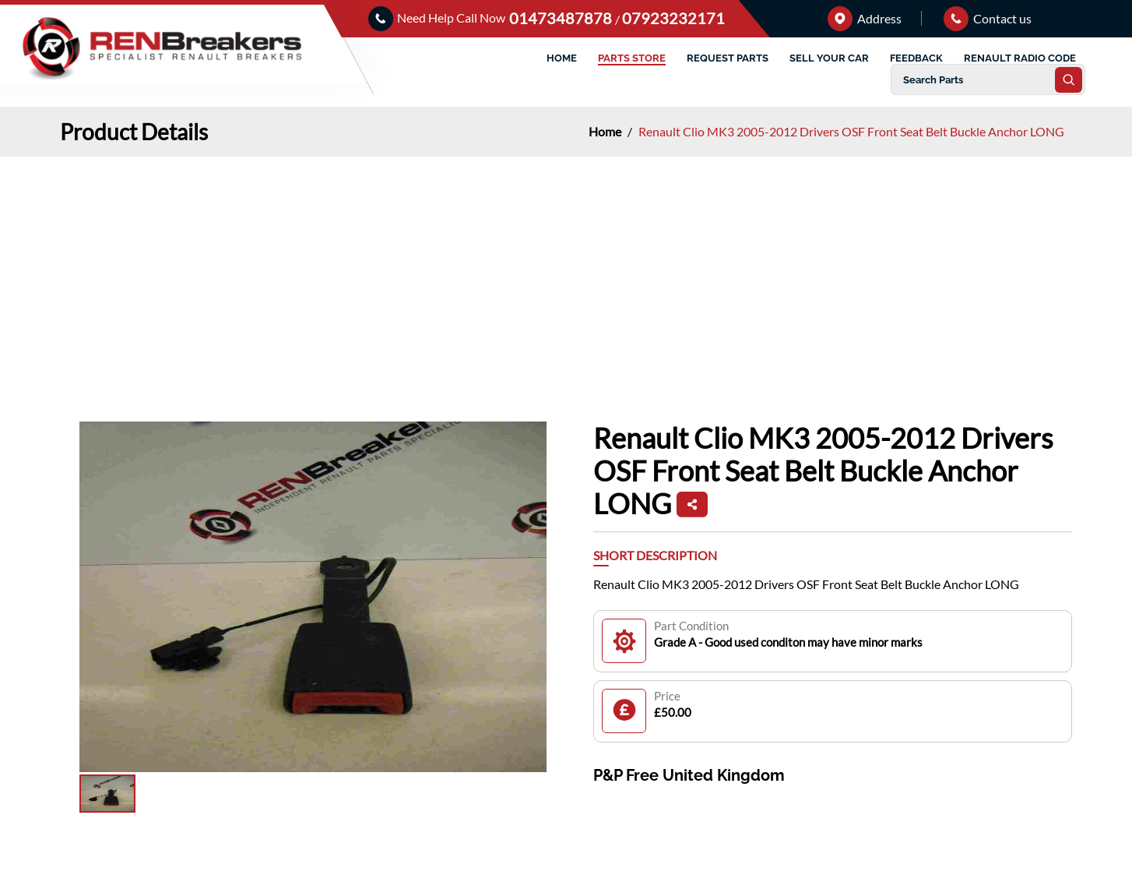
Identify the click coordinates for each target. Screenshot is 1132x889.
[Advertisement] (566, 273)
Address (865, 18)
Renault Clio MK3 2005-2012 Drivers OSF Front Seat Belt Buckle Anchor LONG (851, 131)
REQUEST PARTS (727, 58)
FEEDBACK (916, 58)
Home (606, 131)
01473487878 (562, 18)
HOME (562, 58)
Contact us (988, 18)
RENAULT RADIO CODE (1020, 58)
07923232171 (673, 18)
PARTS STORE (632, 58)
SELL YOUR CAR (829, 58)
